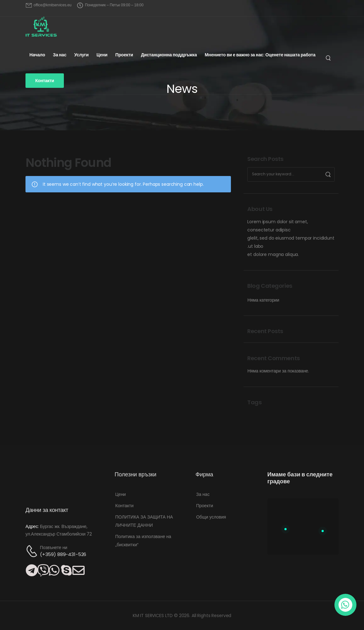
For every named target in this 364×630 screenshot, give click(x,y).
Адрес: (32, 526)
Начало (37, 55)
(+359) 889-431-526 (63, 554)
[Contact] (32, 551)
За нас (59, 55)
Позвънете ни (53, 547)
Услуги (81, 55)
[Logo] (41, 27)
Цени (102, 55)
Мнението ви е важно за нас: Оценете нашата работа (260, 55)
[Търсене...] (329, 58)
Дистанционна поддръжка (169, 55)
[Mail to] (48, 5)
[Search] (328, 174)
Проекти (124, 55)
